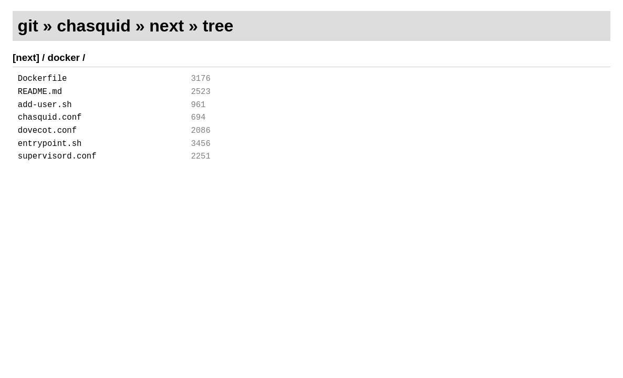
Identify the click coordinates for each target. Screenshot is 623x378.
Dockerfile (42, 80)
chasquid (93, 25)
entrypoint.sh (50, 155)
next (166, 25)
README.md (40, 95)
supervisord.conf (57, 170)
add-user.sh (45, 110)
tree (218, 25)
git (28, 25)
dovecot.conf (47, 140)
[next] (26, 57)
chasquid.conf (50, 125)
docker (64, 57)
